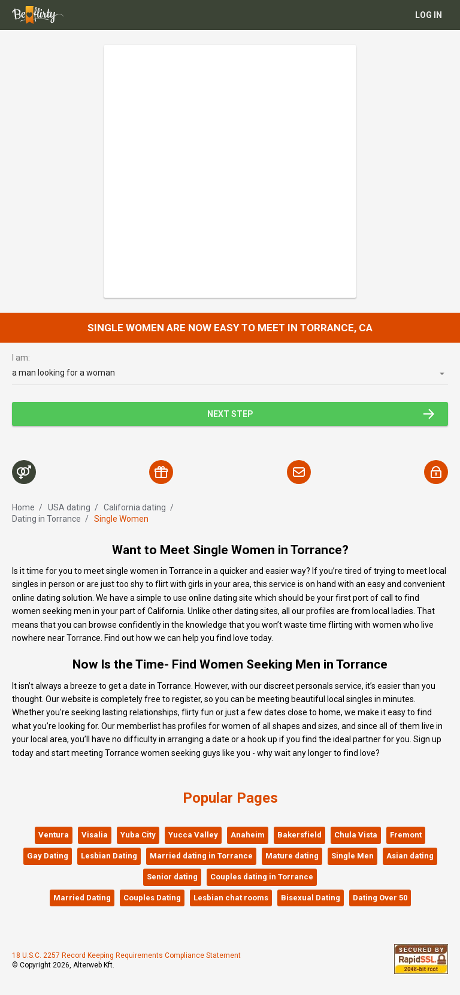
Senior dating (172, 876)
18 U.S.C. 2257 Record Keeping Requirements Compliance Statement (126, 955)
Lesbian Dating (109, 855)
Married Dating (82, 897)
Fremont (406, 834)
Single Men (352, 855)
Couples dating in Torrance (261, 876)
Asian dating (410, 855)
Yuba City (138, 834)
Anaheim (248, 834)
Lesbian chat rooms (230, 897)
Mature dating (292, 855)
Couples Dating (152, 897)
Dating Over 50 (380, 897)
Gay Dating (47, 855)
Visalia (94, 834)
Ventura (53, 834)
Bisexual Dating (310, 897)
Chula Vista (355, 834)
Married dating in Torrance (201, 855)
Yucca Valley (193, 834)
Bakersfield (299, 834)
